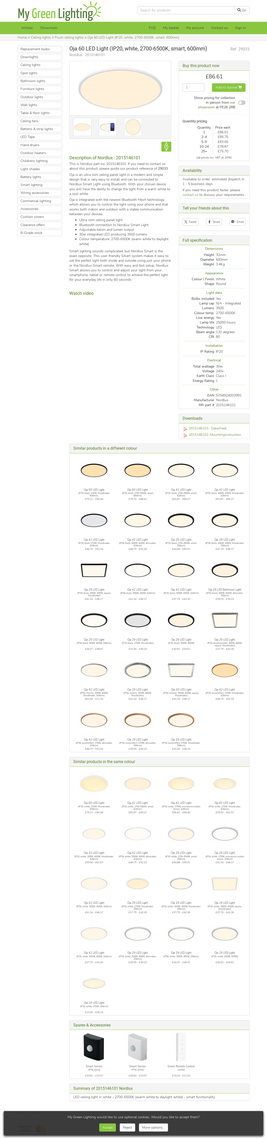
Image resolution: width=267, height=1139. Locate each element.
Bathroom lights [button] (32, 81)
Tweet (190, 222)
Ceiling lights (41, 37)
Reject (127, 1127)
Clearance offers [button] (32, 225)
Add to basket (229, 87)
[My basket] (171, 28)
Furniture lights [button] (32, 89)
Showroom (48, 27)
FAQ (152, 27)
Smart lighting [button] (31, 185)
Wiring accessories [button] (34, 192)
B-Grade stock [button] (31, 233)
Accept (107, 1127)
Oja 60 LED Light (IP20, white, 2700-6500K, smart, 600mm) (133, 37)
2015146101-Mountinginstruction (215, 434)
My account (195, 27)
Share (214, 222)
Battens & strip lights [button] (36, 129)
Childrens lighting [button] (34, 161)
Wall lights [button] (28, 105)
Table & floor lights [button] (35, 113)
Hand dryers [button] (29, 145)
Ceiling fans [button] (29, 121)
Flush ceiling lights (69, 37)
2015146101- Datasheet (208, 428)
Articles (27, 27)
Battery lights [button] (30, 177)
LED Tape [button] (27, 137)
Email (237, 222)
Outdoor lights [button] (31, 97)
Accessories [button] (29, 209)
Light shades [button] (30, 169)
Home (22, 37)
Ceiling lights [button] (30, 65)
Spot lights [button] (29, 73)
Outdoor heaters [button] (33, 153)
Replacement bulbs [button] (35, 49)
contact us (190, 194)
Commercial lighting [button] (35, 201)
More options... (153, 1127)
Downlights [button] (29, 57)
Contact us (219, 27)
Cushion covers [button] (32, 216)
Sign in (240, 27)
